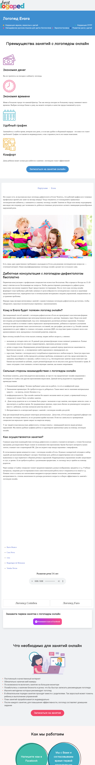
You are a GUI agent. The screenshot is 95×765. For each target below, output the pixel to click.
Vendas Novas (12, 568)
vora (8, 558)
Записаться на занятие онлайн (48, 169)
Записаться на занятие (47, 713)
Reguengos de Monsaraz (16, 563)
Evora (53, 188)
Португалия (43, 188)
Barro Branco (12, 547)
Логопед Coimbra (26, 603)
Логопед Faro (71, 603)
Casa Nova (11, 552)
